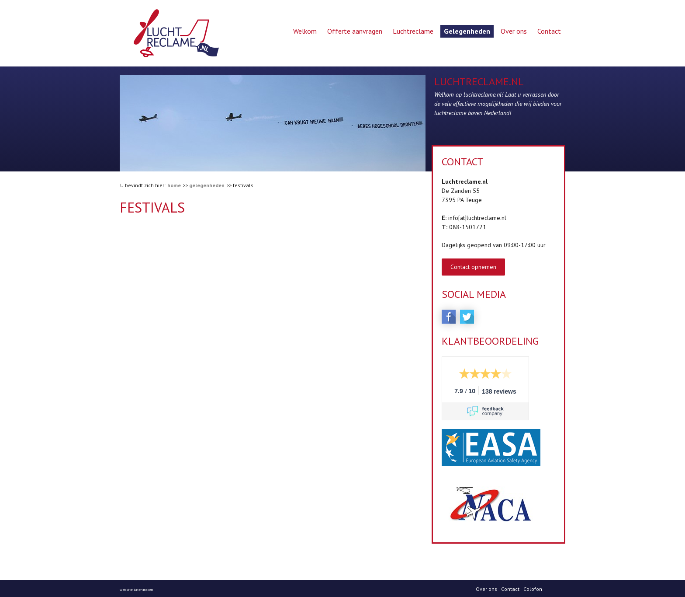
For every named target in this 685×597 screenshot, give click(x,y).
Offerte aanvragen (354, 31)
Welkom (305, 31)
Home (174, 185)
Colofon (532, 588)
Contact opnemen (473, 267)
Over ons (514, 31)
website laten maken (136, 589)
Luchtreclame (413, 31)
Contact (549, 31)
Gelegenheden (467, 31)
